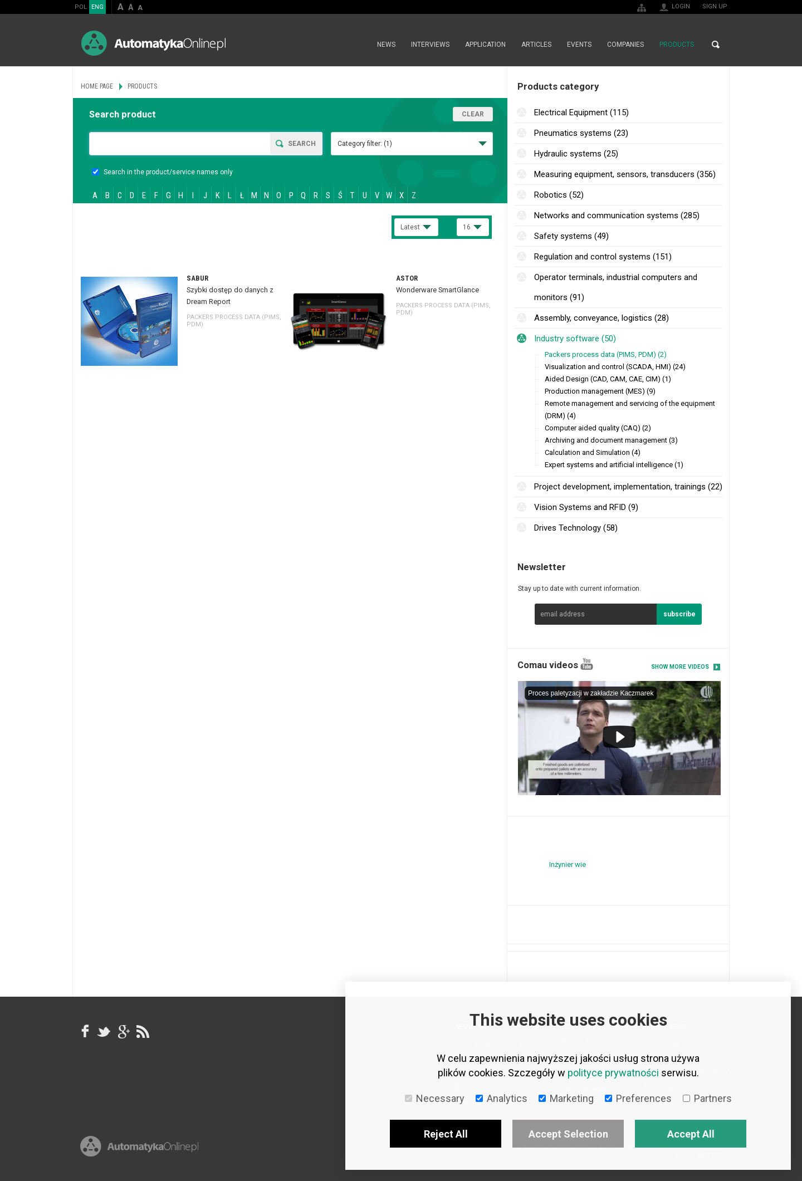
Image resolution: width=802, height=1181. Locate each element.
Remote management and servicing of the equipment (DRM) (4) (630, 409)
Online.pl (139, 1146)
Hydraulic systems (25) (576, 154)
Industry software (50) (575, 339)
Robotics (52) (559, 195)
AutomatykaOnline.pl (153, 43)
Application (485, 44)
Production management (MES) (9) (600, 391)
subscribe (679, 614)
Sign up (714, 6)
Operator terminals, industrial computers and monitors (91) (615, 287)
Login (681, 6)
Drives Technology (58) (576, 528)
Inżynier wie (567, 864)
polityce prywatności (613, 1073)
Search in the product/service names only (162, 172)
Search (715, 44)
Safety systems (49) (571, 236)
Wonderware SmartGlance (437, 290)
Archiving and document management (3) (611, 440)
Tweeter (104, 1032)
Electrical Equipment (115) (581, 112)
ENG (97, 7)
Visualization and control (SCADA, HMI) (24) (615, 366)
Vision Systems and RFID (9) (586, 507)
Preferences (638, 1098)
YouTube (586, 664)
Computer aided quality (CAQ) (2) (598, 428)
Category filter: (365, 144)
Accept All (691, 1134)
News (386, 44)
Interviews (430, 44)
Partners (707, 1098)
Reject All (446, 1134)
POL (81, 7)
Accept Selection (568, 1134)
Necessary (434, 1098)
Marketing (566, 1098)
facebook (85, 1032)
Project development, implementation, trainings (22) (628, 487)
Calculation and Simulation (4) (592, 452)
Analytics (501, 1098)
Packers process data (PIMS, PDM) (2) (606, 354)
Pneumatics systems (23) (581, 133)
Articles (536, 44)
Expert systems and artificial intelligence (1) (614, 464)
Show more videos (680, 667)
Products (676, 44)
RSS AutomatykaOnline (142, 1032)
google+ (123, 1032)
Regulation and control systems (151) (603, 257)
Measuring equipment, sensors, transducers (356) (625, 174)
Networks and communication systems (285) (617, 215)
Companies (625, 44)
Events (579, 44)
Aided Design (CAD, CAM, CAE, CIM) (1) (608, 379)
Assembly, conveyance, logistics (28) (601, 318)
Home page (357, 44)
